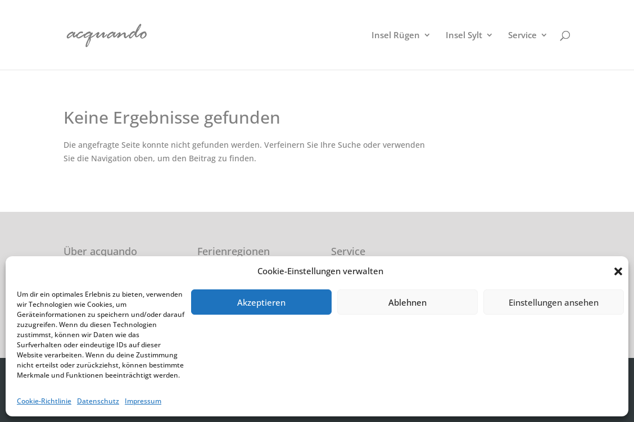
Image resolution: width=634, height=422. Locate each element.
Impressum (143, 401)
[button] (618, 271)
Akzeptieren (261, 302)
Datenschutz (98, 401)
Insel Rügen (396, 35)
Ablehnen (407, 302)
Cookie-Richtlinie (44, 401)
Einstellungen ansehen (554, 302)
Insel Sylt (464, 35)
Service (522, 35)
